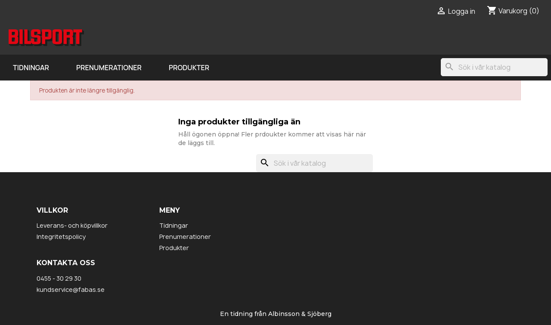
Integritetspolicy (61, 236)
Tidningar (31, 67)
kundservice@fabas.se (71, 289)
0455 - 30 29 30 (59, 278)
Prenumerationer (109, 67)
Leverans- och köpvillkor (72, 225)
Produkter (189, 67)
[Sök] (494, 67)
